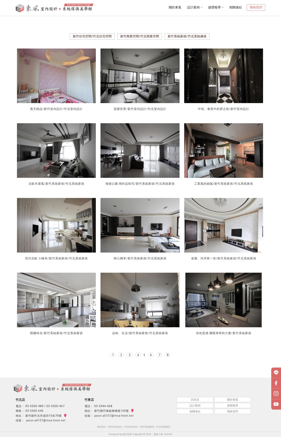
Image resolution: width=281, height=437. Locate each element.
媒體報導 (215, 7)
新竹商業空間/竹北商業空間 (139, 36)
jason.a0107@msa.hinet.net (45, 420)
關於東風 (175, 7)
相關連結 (235, 7)
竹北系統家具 (163, 426)
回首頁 (195, 399)
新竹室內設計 (115, 426)
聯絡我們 (256, 7)
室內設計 (101, 426)
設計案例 (194, 7)
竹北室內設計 (131, 426)
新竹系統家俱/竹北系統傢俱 (187, 36)
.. (152, 434)
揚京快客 (127, 434)
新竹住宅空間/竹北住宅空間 (92, 36)
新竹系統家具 (147, 426)
